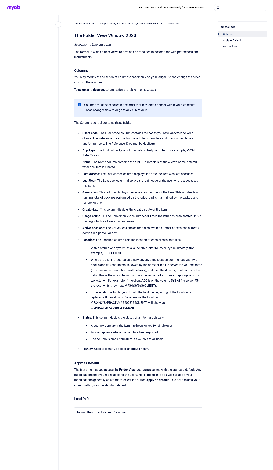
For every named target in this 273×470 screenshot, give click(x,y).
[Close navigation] (58, 24)
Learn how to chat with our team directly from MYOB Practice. (171, 7)
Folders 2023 (173, 23)
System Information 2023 (148, 23)
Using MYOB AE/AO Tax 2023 (114, 23)
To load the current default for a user (138, 412)
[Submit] (218, 8)
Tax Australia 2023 (84, 23)
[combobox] (240, 7)
